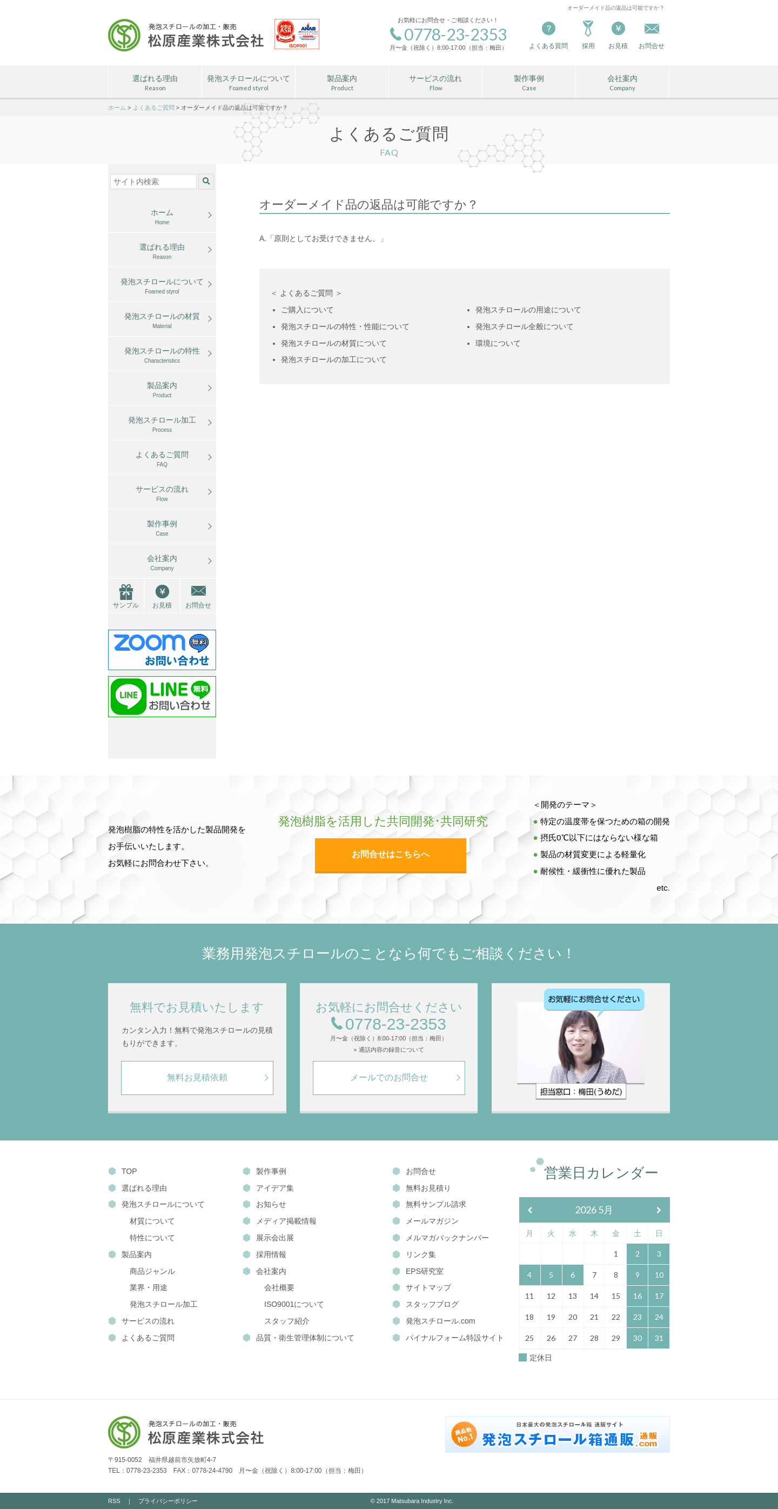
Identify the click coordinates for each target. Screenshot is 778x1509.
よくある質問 (548, 34)
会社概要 (279, 1287)
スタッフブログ (425, 1304)
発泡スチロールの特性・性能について (345, 326)
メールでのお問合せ (389, 1077)
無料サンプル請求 (429, 1204)
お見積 (618, 34)
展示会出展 (268, 1237)
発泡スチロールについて (248, 83)
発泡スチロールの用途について (528, 309)
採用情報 (264, 1254)
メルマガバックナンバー (440, 1237)
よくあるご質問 (162, 459)
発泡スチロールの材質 (162, 321)
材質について (152, 1221)
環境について (498, 343)
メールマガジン (425, 1221)
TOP (122, 1171)
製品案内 (342, 83)
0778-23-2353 (388, 1024)
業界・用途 (148, 1287)
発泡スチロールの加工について (334, 359)
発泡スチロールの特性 (162, 355)
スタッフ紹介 (287, 1321)
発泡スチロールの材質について (334, 343)
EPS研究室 (418, 1271)
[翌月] (659, 1210)
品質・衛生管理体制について (298, 1337)
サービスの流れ (435, 83)
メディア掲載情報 (280, 1221)
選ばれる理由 (155, 83)
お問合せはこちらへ (391, 854)
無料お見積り (421, 1188)
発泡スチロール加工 (162, 425)
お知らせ (264, 1204)
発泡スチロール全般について (524, 326)
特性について (152, 1237)
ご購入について (307, 309)
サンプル (126, 605)
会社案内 (622, 83)
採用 (588, 34)
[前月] (530, 1210)
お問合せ (198, 605)
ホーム (162, 217)
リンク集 (414, 1254)
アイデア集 (268, 1188)
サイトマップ (421, 1287)
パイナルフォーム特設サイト (448, 1337)
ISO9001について (294, 1304)
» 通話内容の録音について (388, 1050)
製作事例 (528, 83)
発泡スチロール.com (433, 1321)
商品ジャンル (152, 1271)
